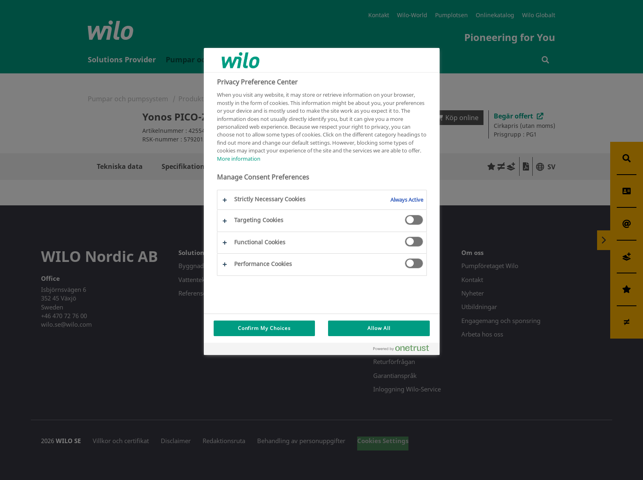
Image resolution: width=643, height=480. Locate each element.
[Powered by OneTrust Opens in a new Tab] (404, 350)
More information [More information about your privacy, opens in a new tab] (238, 158)
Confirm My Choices (264, 328)
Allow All (378, 328)
